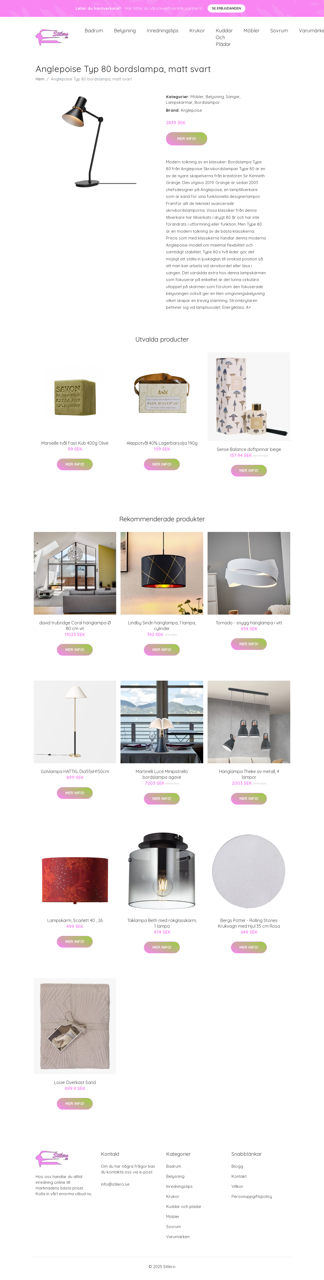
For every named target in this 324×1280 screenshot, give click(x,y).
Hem (40, 82)
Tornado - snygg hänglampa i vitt (249, 626)
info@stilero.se (115, 1188)
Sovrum (279, 32)
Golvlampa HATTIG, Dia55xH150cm (75, 775)
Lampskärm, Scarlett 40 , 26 (75, 924)
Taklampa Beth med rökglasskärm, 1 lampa (162, 927)
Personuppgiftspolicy (252, 1200)
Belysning (125, 32)
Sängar (233, 100)
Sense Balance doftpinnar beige (249, 453)
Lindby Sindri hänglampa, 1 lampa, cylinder (162, 629)
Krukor (197, 32)
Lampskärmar (179, 106)
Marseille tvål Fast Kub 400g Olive (74, 447)
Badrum (94, 32)
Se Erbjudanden (226, 8)
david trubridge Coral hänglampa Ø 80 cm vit (75, 629)
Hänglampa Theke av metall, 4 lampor (249, 778)
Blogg (237, 1170)
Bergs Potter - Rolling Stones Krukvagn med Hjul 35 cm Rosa (249, 927)
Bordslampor (207, 106)
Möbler (251, 32)
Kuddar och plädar (224, 39)
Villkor (237, 1190)
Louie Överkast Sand (75, 1086)
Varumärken (178, 1240)
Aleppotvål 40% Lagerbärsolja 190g (162, 447)
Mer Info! (186, 142)
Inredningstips (162, 32)
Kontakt (239, 1180)
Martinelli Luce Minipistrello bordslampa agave (162, 778)
